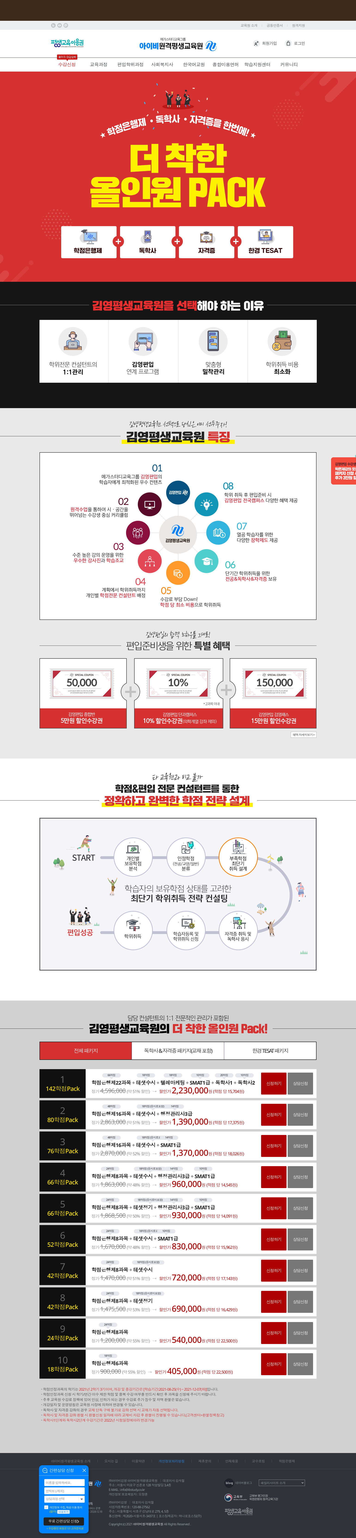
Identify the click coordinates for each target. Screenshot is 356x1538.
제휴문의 (204, 1461)
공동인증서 (275, 25)
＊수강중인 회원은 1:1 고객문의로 (65, 1528)
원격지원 (298, 25)
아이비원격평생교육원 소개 (71, 1461)
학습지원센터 (257, 64)
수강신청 (67, 64)
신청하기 (273, 1083)
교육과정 (98, 64)
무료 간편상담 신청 (62, 1521)
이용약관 (138, 1461)
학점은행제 (287, 1461)
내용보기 (63, 1512)
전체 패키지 (86, 1050)
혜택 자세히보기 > (303, 735)
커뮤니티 (289, 64)
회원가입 (269, 43)
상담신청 (300, 1083)
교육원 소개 (249, 25)
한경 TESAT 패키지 (270, 1050)
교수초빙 (258, 1461)
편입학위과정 (130, 64)
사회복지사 (162, 64)
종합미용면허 (225, 64)
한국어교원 (194, 64)
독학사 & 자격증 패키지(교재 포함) (178, 1050)
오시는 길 (111, 1461)
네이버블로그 (243, 1483)
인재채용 (231, 1461)
